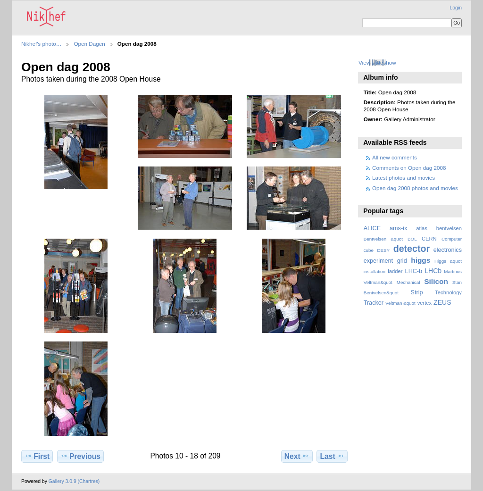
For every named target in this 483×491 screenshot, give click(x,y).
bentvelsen (449, 228)
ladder (395, 271)
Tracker (373, 303)
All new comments (394, 157)
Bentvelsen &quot (383, 238)
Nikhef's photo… (41, 44)
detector (411, 248)
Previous (80, 456)
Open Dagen (89, 44)
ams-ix (398, 228)
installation (374, 271)
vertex (424, 303)
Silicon (436, 281)
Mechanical (408, 282)
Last (332, 456)
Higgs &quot (448, 261)
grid (402, 261)
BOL (412, 238)
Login (456, 7)
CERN (429, 238)
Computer (451, 238)
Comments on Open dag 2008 (409, 168)
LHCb (433, 271)
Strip (417, 292)
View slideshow (377, 62)
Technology (448, 292)
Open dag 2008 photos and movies (415, 188)
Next (296, 456)
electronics (447, 250)
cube (369, 250)
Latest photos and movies (403, 178)
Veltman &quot (400, 303)
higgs (420, 260)
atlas (421, 228)
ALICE (372, 228)
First (37, 456)
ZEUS (442, 302)
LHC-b (413, 271)
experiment (378, 261)
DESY (383, 250)
